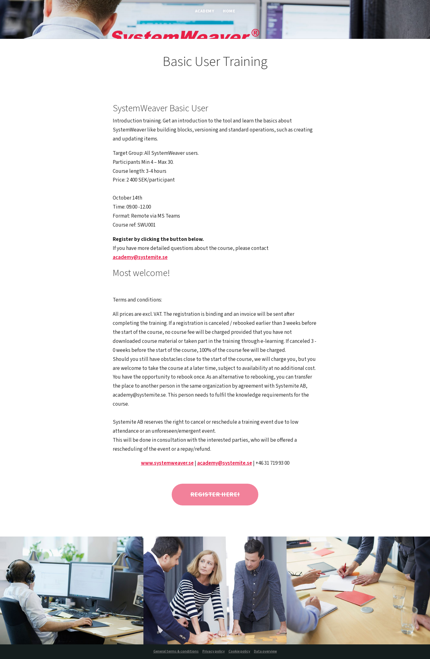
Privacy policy (213, 651)
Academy (204, 11)
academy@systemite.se (140, 257)
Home (229, 11)
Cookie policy (239, 651)
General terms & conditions (176, 651)
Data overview (265, 651)
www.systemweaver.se (167, 463)
